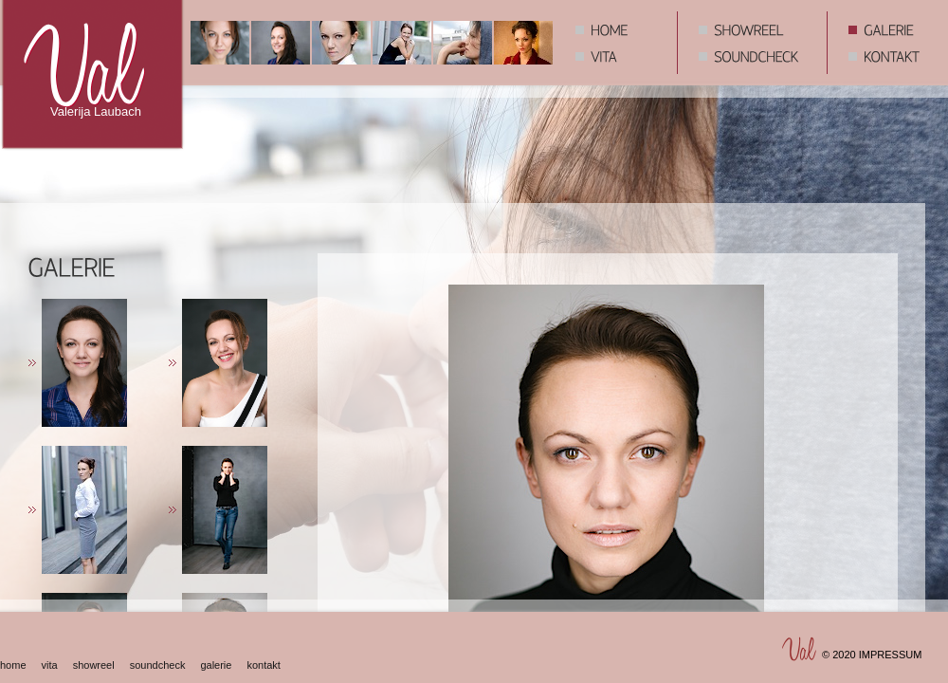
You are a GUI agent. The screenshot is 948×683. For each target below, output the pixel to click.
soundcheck (158, 665)
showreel (94, 665)
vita (50, 665)
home (13, 665)
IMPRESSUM (890, 654)
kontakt (263, 665)
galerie (215, 665)
